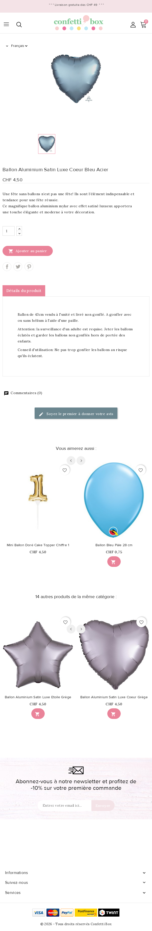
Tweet (18, 267)
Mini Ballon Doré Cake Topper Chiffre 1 (38, 545)
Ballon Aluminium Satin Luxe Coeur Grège (114, 697)
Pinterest (29, 267)
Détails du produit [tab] (23, 290)
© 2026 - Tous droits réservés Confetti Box (76, 924)
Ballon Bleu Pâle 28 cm (113, 545)
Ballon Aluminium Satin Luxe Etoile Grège (38, 697)
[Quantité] (9, 231)
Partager (7, 267)
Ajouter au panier (27, 251)
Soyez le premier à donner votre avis (76, 414)
